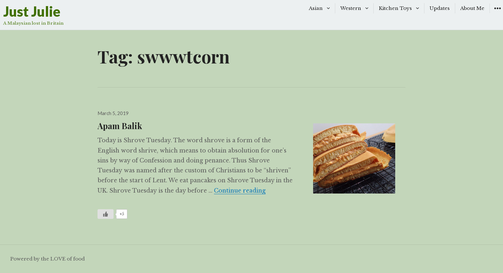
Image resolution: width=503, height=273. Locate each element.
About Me (472, 8)
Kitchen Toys (395, 8)
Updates (440, 8)
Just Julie (31, 11)
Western (350, 8)
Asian (316, 8)
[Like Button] (106, 214)
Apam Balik (120, 125)
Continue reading (240, 190)
